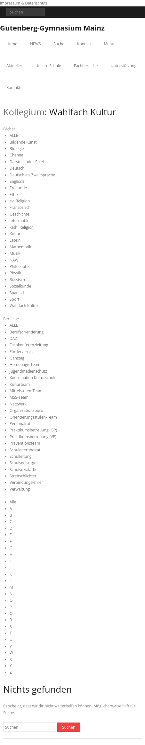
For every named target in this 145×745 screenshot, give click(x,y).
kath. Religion (22, 227)
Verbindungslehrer (26, 482)
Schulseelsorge (23, 463)
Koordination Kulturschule (33, 377)
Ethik (14, 194)
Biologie (17, 148)
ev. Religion (20, 201)
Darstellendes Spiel (27, 161)
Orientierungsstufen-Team (33, 417)
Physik (15, 273)
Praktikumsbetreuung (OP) (33, 430)
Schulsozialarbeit (25, 469)
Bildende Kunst (23, 142)
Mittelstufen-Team (26, 391)
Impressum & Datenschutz (23, 3)
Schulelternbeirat (25, 450)
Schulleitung (20, 456)
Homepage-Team (25, 364)
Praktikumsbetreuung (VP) (33, 436)
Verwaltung (20, 489)
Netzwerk (18, 404)
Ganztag (17, 358)
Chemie (16, 155)
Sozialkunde (20, 286)
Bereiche (11, 319)
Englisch (17, 181)
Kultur (15, 233)
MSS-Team (19, 397)
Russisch (17, 279)
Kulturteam (20, 384)
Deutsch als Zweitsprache (32, 175)
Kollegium (23, 112)
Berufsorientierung (27, 332)
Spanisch (18, 293)
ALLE (14, 135)
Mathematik (20, 247)
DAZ (13, 338)
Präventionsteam (25, 443)
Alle (13, 502)
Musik (15, 253)
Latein (15, 240)
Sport (14, 299)
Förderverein (21, 351)
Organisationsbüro (26, 410)
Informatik (19, 220)
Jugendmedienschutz (28, 371)
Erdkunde (18, 188)
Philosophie (20, 266)
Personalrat (20, 423)
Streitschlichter (23, 476)
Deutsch (17, 168)
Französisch (20, 207)
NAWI (15, 260)
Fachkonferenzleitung (29, 345)
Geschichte (19, 214)
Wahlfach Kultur (24, 305)
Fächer (9, 129)
